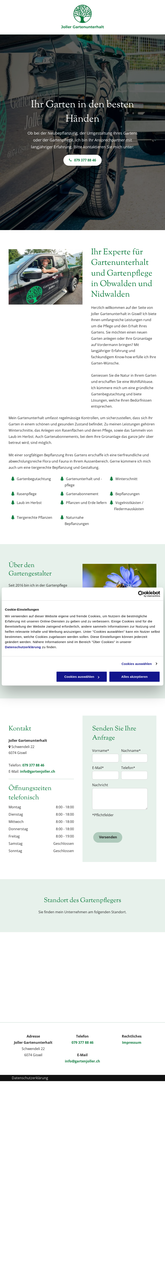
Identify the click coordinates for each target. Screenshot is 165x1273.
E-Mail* (98, 767)
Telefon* (128, 767)
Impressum (131, 1042)
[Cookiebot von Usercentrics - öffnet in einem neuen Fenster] (141, 594)
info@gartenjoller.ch (37, 771)
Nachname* (131, 750)
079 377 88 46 (33, 765)
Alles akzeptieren (134, 676)
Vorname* (100, 750)
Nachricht (100, 785)
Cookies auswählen (137, 664)
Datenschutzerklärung (23, 647)
